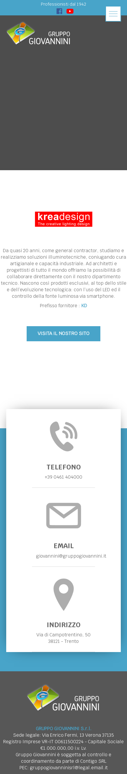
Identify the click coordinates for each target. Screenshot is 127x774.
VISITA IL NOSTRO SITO (63, 333)
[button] (113, 14)
